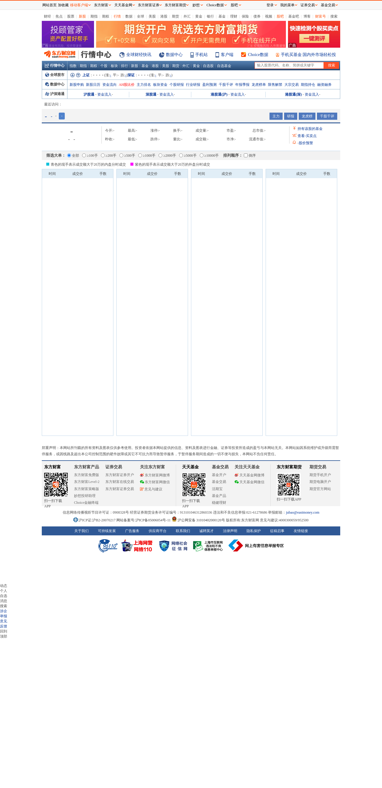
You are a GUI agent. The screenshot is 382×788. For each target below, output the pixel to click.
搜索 (334, 16)
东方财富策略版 (86, 489)
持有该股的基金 (310, 129)
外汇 (187, 16)
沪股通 (89, 94)
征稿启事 (277, 531)
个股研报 (177, 85)
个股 (103, 66)
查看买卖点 (307, 136)
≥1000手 (147, 155)
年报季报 (242, 85)
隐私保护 (254, 531)
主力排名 (144, 85)
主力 (276, 116)
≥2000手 (167, 155)
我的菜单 (287, 5)
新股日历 (93, 85)
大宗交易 (291, 85)
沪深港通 (54, 94)
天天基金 (190, 467)
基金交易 (219, 482)
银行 (210, 16)
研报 (290, 116)
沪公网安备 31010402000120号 (198, 520)
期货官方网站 (320, 489)
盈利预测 (209, 85)
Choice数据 (258, 54)
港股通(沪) (219, 94)
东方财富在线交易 (119, 482)
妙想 (196, 5)
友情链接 (301, 531)
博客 (307, 16)
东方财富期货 (289, 467)
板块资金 (160, 85)
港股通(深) (293, 94)
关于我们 (81, 531)
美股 (152, 16)
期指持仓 (308, 85)
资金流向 (109, 85)
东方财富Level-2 (86, 482)
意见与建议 (151, 489)
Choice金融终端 (86, 503)
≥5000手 (188, 155)
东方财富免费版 (86, 475)
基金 (222, 16)
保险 (245, 16)
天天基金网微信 (249, 482)
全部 (73, 155)
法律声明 (230, 531)
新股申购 (77, 85)
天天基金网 (123, 5)
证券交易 (308, 5)
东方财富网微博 (155, 475)
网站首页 (49, 5)
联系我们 (183, 531)
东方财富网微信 (155, 482)
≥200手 (109, 155)
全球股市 (54, 75)
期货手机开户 (320, 475)
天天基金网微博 (249, 475)
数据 (129, 16)
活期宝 (217, 489)
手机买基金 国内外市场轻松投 (308, 54)
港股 (163, 16)
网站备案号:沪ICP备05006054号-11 (144, 520)
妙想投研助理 (85, 496)
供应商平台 (158, 531)
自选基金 (224, 66)
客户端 (227, 54)
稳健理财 (219, 503)
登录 (270, 5)
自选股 (208, 66)
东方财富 (52, 467)
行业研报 (193, 85)
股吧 (280, 16)
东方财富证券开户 (119, 475)
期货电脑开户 (320, 482)
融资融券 (324, 85)
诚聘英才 (206, 531)
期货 (175, 16)
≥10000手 (209, 155)
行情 (117, 16)
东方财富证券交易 (119, 489)
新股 (82, 16)
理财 (233, 16)
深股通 (151, 94)
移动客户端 (79, 5)
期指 (94, 16)
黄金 (198, 16)
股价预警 (305, 143)
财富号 (320, 16)
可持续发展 (107, 531)
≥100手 (90, 155)
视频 (268, 16)
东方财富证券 (148, 5)
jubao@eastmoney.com (302, 512)
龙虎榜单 (259, 85)
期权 (105, 16)
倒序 (250, 155)
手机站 (201, 54)
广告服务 (132, 531)
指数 (73, 66)
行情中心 (54, 65)
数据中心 (174, 54)
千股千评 (226, 85)
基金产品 (219, 496)
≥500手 (127, 155)
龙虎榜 (307, 116)
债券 (257, 16)
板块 (114, 66)
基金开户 (219, 475)
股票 (70, 16)
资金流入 (104, 94)
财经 (47, 16)
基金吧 (293, 16)
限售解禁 (275, 85)
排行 (124, 66)
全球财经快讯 (138, 54)
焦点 (59, 16)
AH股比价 (127, 85)
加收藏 (63, 5)
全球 (140, 16)
